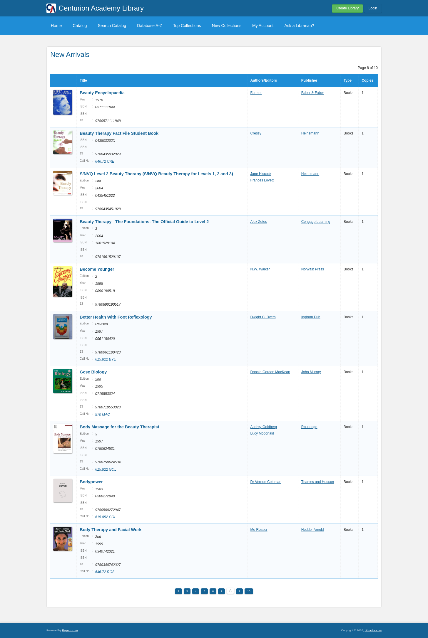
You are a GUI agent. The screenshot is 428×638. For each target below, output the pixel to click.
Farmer (256, 93)
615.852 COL (105, 517)
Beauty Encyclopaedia (102, 92)
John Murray (311, 372)
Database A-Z (149, 25)
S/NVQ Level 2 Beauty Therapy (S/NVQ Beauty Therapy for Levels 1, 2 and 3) (156, 173)
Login (373, 8)
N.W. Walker (260, 269)
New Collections (226, 25)
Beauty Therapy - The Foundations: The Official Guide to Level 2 (144, 221)
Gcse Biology (93, 372)
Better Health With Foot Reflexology (116, 317)
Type (348, 80)
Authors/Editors (263, 80)
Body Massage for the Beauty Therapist (119, 427)
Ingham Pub (310, 317)
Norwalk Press (312, 269)
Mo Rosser (259, 530)
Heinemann (310, 133)
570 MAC (102, 415)
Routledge (309, 427)
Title (83, 80)
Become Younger (97, 269)
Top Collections (187, 25)
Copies (367, 80)
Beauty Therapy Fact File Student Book (119, 133)
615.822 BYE (105, 359)
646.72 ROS (105, 572)
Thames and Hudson (317, 482)
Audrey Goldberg (263, 427)
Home (56, 25)
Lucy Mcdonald (262, 433)
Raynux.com (70, 630)
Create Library (347, 8)
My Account (262, 25)
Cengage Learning (315, 222)
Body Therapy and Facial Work (110, 529)
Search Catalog (112, 25)
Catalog (80, 25)
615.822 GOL (105, 469)
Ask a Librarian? (299, 25)
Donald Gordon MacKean (270, 372)
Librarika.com (373, 630)
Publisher (309, 80)
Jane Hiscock (260, 174)
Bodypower (91, 481)
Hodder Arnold (312, 530)
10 (248, 591)
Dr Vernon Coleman (265, 482)
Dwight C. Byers (263, 317)
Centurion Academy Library (101, 8)
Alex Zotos (258, 222)
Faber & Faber (312, 93)
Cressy (255, 133)
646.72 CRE (104, 161)
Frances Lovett (262, 180)
